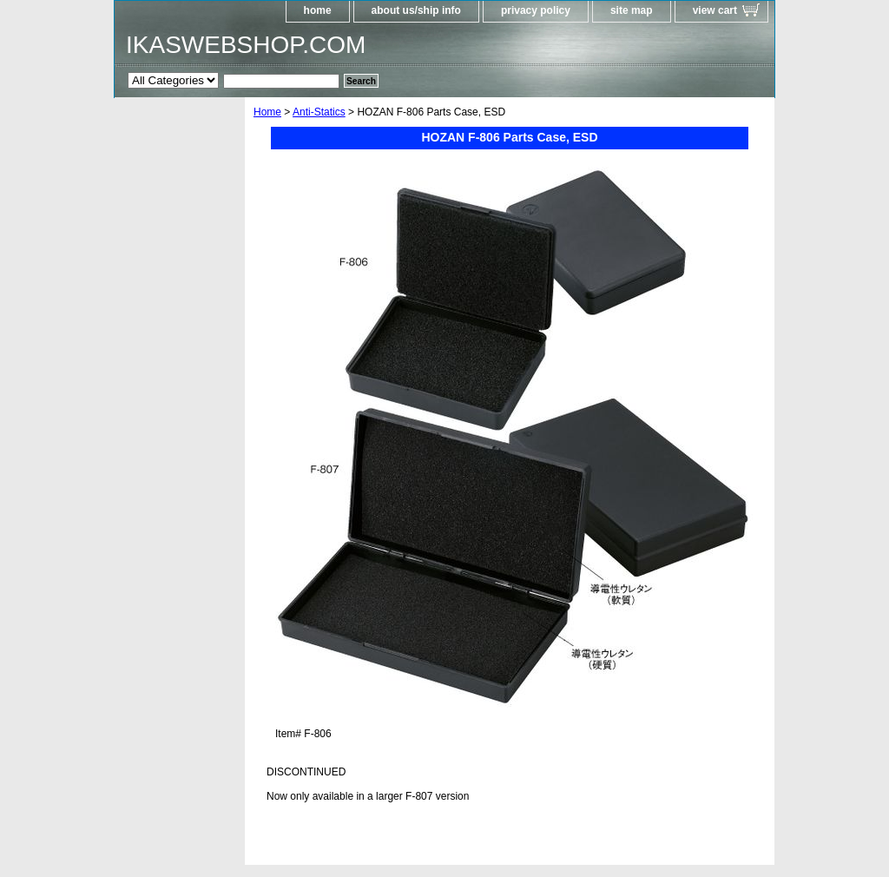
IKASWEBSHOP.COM (245, 44)
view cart (715, 10)
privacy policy (535, 10)
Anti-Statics (319, 112)
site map (631, 10)
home (318, 10)
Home (267, 112)
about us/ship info (416, 10)
